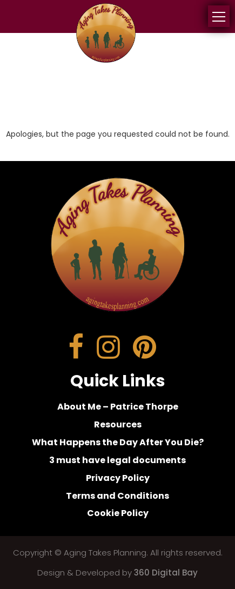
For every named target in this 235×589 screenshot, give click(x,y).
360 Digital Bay (166, 572)
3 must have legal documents (117, 460)
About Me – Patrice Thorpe (117, 406)
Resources (118, 424)
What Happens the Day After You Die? (118, 442)
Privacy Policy (118, 478)
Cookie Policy (118, 513)
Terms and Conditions (117, 496)
